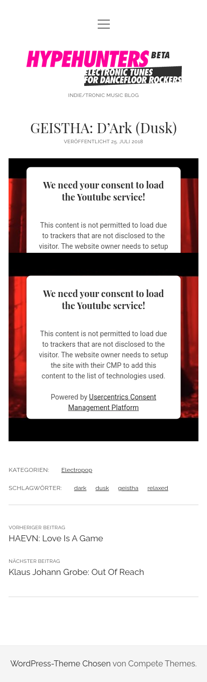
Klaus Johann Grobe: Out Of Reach (76, 572)
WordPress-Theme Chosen (60, 663)
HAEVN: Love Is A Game (56, 538)
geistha (128, 488)
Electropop (76, 469)
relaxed (158, 488)
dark (80, 488)
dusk (102, 488)
